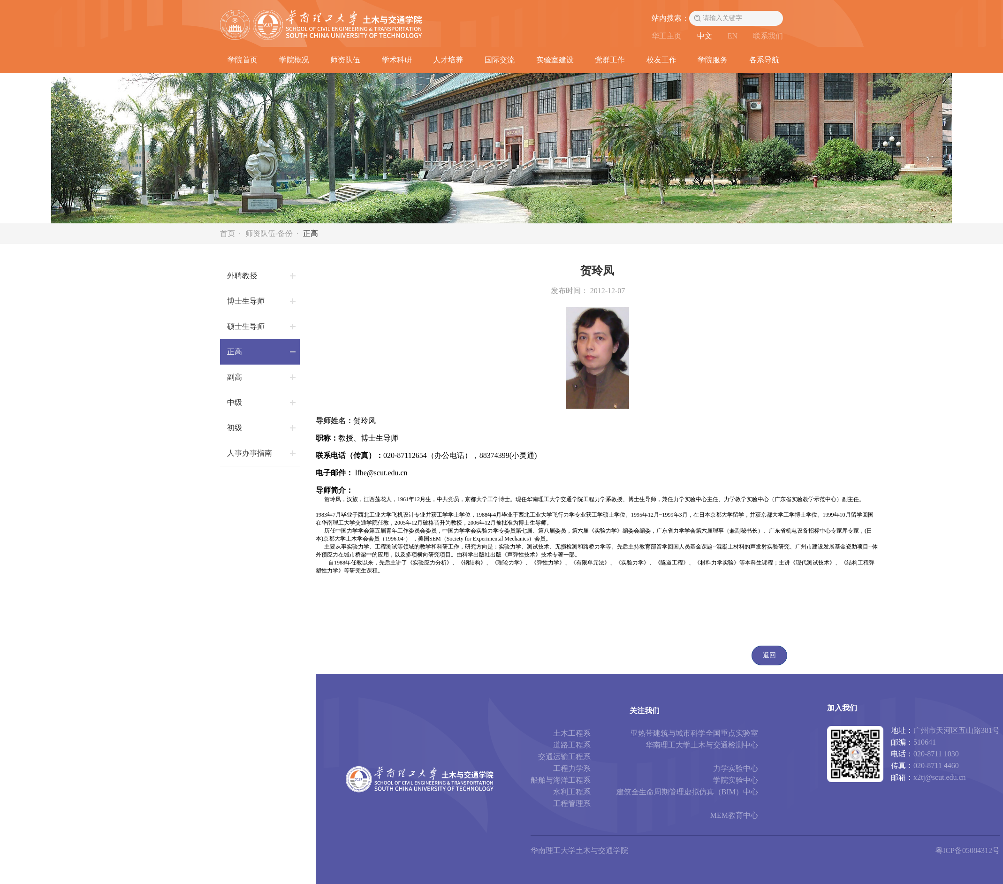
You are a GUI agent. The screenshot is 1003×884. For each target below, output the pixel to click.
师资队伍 (345, 60)
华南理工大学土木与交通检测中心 (702, 745)
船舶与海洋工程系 (561, 780)
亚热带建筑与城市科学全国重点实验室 (694, 733)
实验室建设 (555, 60)
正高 (310, 233)
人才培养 (448, 60)
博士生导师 (246, 301)
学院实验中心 (735, 780)
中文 (704, 36)
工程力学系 (572, 768)
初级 (234, 428)
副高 (234, 377)
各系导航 (764, 60)
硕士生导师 (246, 326)
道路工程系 (572, 745)
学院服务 (713, 60)
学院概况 (294, 60)
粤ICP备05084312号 (967, 850)
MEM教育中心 (734, 815)
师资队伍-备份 (269, 233)
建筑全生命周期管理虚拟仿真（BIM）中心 (687, 792)
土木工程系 (572, 733)
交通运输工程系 (564, 757)
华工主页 (667, 36)
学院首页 (243, 60)
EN (732, 36)
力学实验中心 (735, 768)
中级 (234, 402)
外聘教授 (242, 276)
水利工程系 (572, 792)
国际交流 (500, 60)
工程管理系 (572, 804)
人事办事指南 (249, 453)
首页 (227, 233)
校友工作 (661, 60)
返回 (769, 655)
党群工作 (610, 60)
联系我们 (768, 36)
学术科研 (397, 60)
